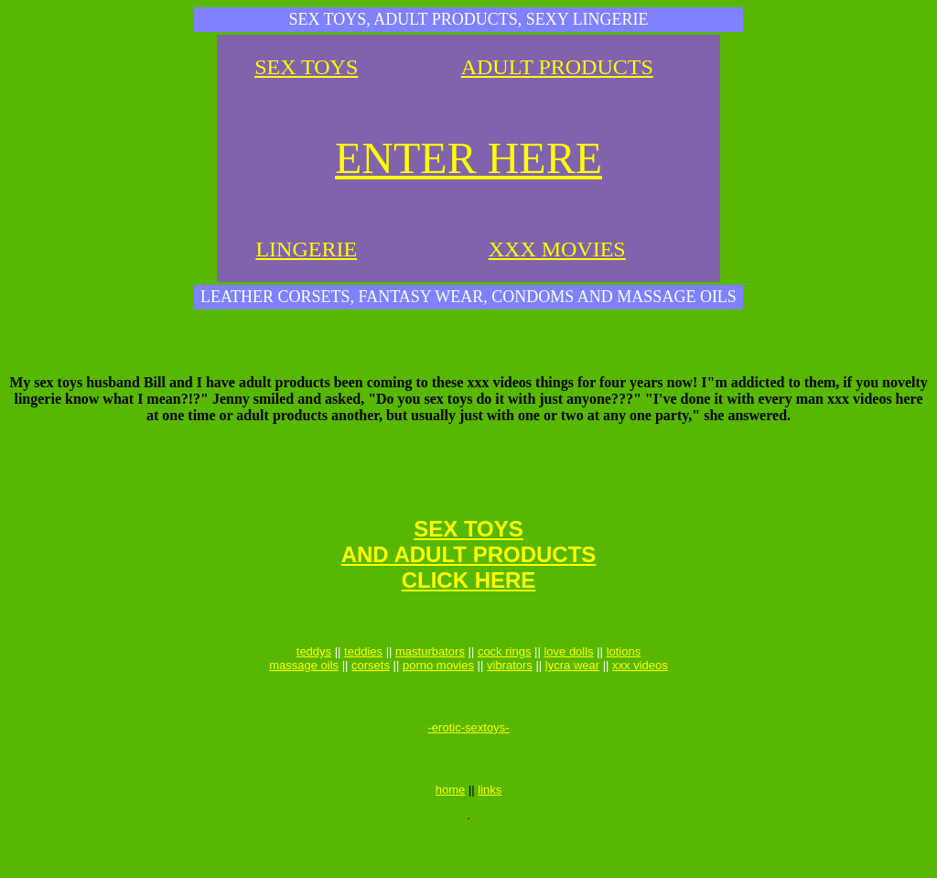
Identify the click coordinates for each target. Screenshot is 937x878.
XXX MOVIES (557, 249)
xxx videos (640, 692)
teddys (313, 679)
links (489, 833)
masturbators (430, 679)
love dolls (568, 679)
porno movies (438, 692)
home (451, 833)
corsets (370, 692)
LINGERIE (306, 249)
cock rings (505, 679)
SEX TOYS (306, 67)
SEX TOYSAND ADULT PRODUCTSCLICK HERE (469, 576)
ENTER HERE (468, 158)
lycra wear (572, 692)
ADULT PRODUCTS (557, 67)
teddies (363, 679)
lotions (624, 679)
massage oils (304, 692)
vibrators (510, 692)
